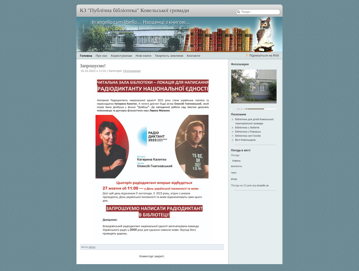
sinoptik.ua (262, 185)
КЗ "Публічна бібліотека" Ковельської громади (134, 10)
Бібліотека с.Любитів (247, 127)
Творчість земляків (169, 55)
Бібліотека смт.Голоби (248, 135)
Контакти (193, 55)
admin (92, 247)
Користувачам (121, 55)
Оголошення (132, 71)
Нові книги (143, 55)
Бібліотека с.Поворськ (248, 131)
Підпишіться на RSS (264, 55)
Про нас (101, 55)
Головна (86, 55)
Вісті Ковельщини (245, 139)
